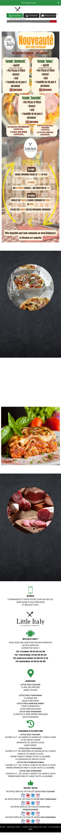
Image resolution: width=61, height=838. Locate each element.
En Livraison (15, 15)
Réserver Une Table (48, 15)
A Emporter (31, 15)
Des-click (43, 827)
